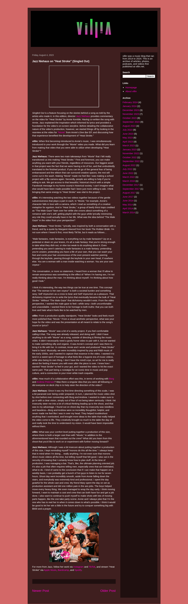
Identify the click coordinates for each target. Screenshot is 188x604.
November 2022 (131, 153)
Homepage (131, 87)
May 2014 (128, 204)
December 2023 (131, 110)
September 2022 (131, 161)
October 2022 (130, 157)
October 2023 (130, 118)
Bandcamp (63, 570)
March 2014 (129, 212)
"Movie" (61, 132)
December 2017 (131, 184)
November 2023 (131, 114)
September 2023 (131, 122)
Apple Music (50, 570)
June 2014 (128, 200)
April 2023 (128, 141)
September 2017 (131, 188)
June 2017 (128, 196)
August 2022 (129, 165)
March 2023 (129, 145)
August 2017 (129, 192)
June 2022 (128, 173)
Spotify (78, 570)
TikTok (92, 566)
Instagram (78, 566)
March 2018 (129, 181)
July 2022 (128, 169)
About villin (131, 91)
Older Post (108, 590)
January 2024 (130, 106)
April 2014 (128, 208)
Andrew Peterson (45, 382)
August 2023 (129, 126)
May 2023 (128, 137)
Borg (111, 378)
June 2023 (128, 133)
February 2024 (130, 102)
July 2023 (128, 129)
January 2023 (130, 149)
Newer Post (40, 590)
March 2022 (129, 177)
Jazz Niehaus (83, 116)
